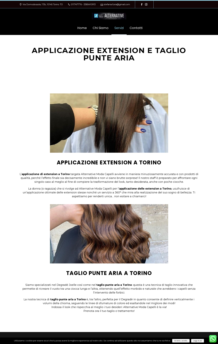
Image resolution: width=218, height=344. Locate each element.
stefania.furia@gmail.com (117, 4)
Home (82, 28)
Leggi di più (197, 341)
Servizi (119, 28)
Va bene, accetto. (181, 341)
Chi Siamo (100, 28)
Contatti (136, 28)
